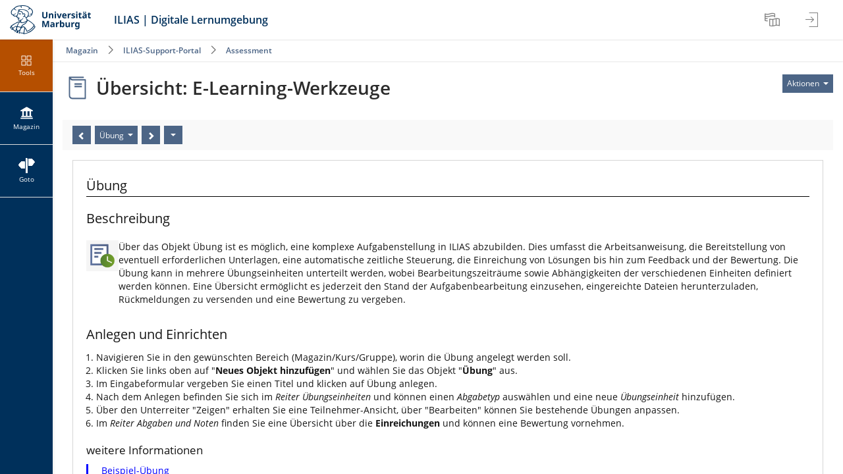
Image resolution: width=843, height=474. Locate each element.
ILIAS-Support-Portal (162, 50)
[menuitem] (774, 20)
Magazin (82, 50)
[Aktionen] (173, 135)
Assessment (249, 50)
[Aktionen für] (807, 83)
